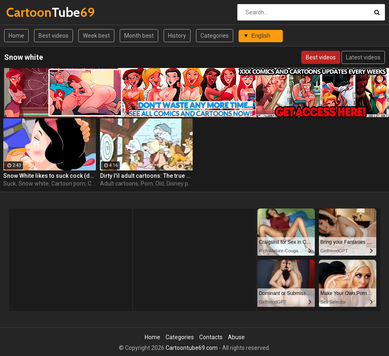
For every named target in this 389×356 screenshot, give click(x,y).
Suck (9, 183)
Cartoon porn (68, 183)
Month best (139, 35)
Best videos (53, 35)
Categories (214, 35)
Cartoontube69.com (192, 348)
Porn (147, 183)
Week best (96, 35)
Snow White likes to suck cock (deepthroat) (49, 175)
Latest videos (363, 57)
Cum (94, 183)
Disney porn (181, 183)
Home (16, 35)
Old (159, 183)
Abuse (236, 337)
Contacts (211, 337)
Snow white (33, 183)
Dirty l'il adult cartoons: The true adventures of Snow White (146, 175)
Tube (27, 12)
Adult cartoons (119, 183)
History (177, 35)
